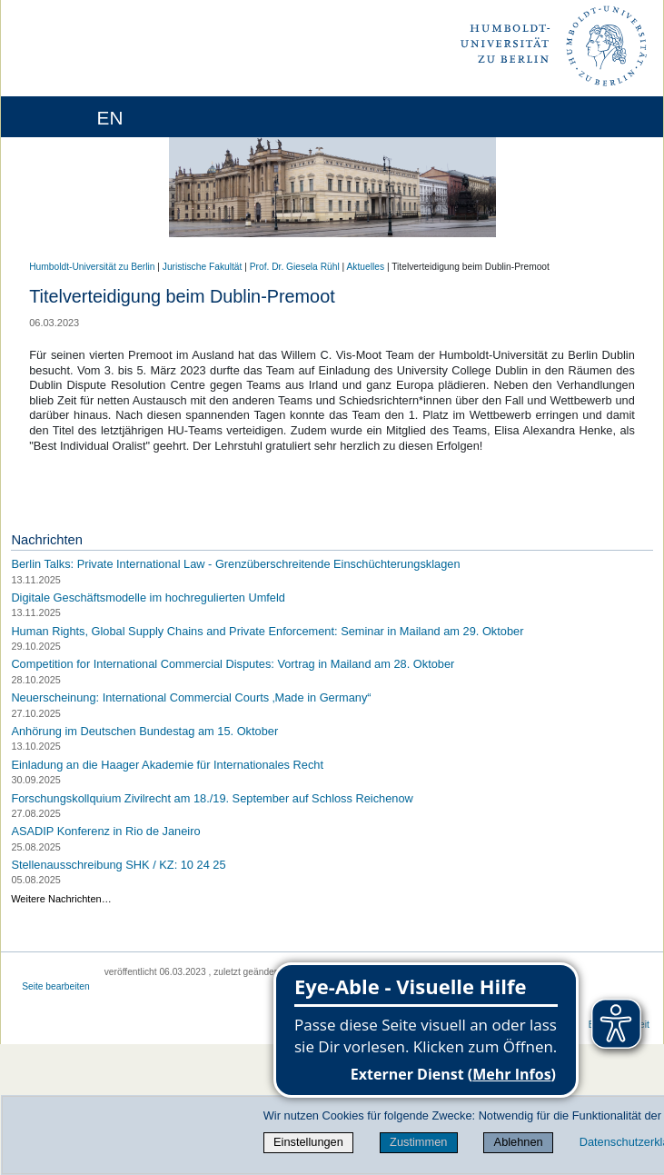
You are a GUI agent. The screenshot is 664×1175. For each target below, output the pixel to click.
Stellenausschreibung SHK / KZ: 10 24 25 (118, 864)
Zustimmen (418, 1142)
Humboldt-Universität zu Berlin (91, 267)
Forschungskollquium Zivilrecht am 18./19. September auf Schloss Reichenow (211, 797)
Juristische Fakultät (203, 267)
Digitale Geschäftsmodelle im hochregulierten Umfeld (148, 597)
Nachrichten (47, 540)
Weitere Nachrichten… (61, 898)
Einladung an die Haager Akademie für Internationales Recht (167, 765)
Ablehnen (518, 1142)
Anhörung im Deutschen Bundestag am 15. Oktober (144, 731)
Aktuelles (366, 267)
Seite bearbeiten (56, 986)
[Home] (65, 116)
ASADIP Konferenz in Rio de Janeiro (105, 831)
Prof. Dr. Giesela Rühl (295, 267)
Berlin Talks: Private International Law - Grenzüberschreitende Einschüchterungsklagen (235, 564)
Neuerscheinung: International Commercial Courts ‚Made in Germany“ (191, 697)
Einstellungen (308, 1142)
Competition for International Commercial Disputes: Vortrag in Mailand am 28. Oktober (232, 664)
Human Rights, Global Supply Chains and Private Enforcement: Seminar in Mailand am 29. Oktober (267, 630)
